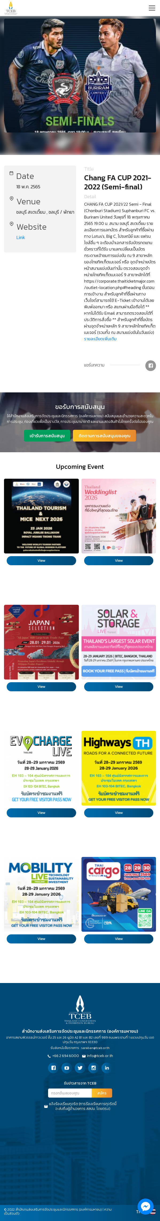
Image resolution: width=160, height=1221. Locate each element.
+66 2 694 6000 (63, 1056)
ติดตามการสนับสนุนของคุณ (104, 435)
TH (139, 1211)
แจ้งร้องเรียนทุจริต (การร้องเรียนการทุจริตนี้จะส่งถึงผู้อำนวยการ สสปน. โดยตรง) (80, 1106)
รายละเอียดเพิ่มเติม (100, 339)
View (41, 560)
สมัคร (102, 1093)
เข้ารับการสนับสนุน (47, 435)
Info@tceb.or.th (97, 1056)
